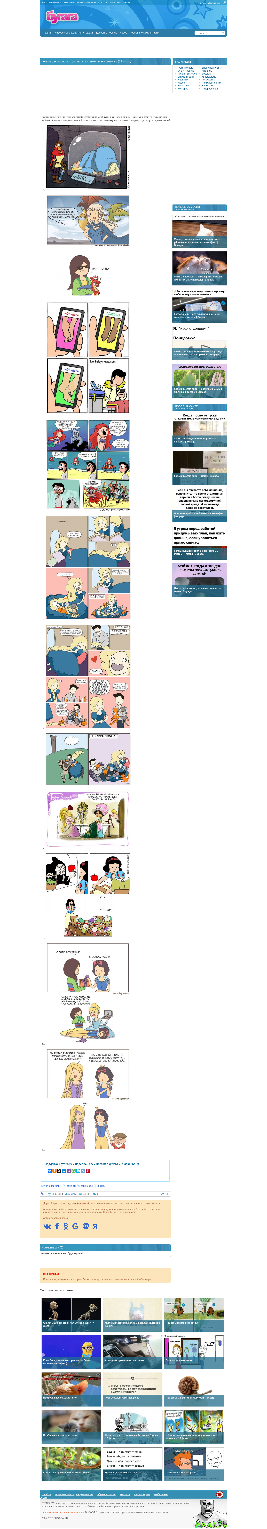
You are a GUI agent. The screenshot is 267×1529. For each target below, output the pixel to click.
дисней (101, 1186)
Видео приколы (210, 67)
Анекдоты (207, 70)
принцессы (87, 1186)
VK (98, 2)
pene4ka (72, 1194)
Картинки (183, 79)
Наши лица (184, 85)
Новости (182, 82)
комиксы (71, 1186)
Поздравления (210, 88)
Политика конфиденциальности (74, 1494)
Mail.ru (119, 2)
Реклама (202, 3)
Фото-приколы (52, 1186)
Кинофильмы (209, 76)
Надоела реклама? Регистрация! (73, 32)
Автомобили (208, 79)
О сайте (46, 1494)
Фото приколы (185, 67)
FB (102, 2)
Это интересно (186, 70)
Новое (123, 32)
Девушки (206, 73)
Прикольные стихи (212, 82)
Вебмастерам (142, 1494)
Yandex (127, 2)
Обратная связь (215, 3)
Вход (44, 2)
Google (112, 2)
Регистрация (69, 2)
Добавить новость (106, 32)
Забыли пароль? (55, 2)
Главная (47, 32)
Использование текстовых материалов (63, 1512)
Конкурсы (183, 88)
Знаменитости (186, 76)
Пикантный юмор (187, 73)
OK (106, 2)
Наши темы (208, 85)
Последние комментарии (144, 32)
